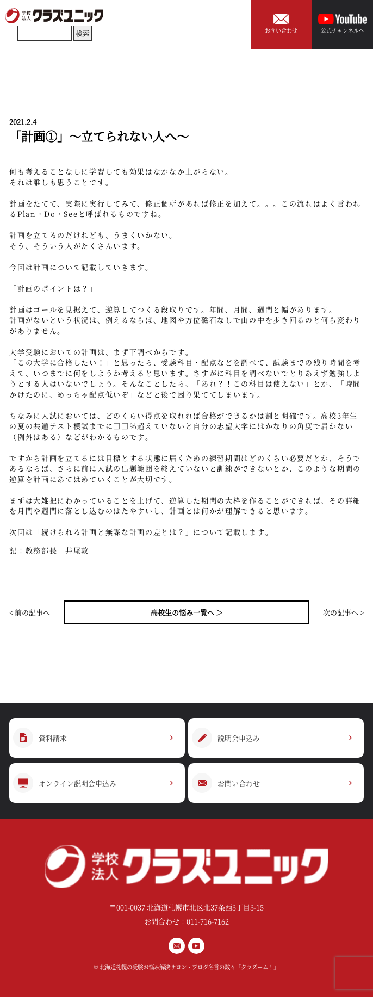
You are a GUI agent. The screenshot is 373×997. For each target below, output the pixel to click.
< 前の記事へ (29, 612)
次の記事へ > (343, 612)
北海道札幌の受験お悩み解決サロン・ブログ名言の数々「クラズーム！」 (189, 967)
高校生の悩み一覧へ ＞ (187, 612)
